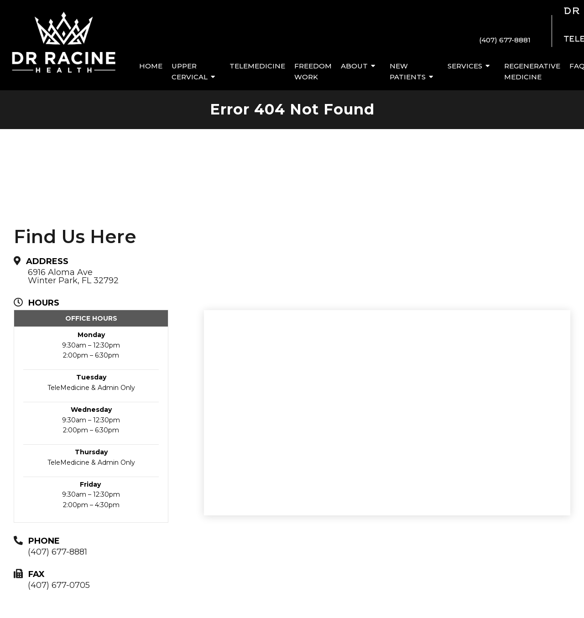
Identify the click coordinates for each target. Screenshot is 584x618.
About (354, 66)
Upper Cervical (190, 71)
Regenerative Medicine (532, 71)
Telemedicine (257, 66)
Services (465, 66)
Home (150, 66)
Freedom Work (313, 71)
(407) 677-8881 (505, 40)
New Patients (408, 71)
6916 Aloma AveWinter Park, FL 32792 (73, 276)
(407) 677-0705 (59, 585)
